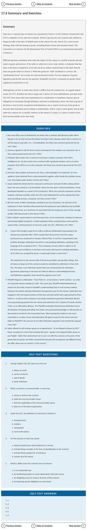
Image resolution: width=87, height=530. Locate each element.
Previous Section (14, 4)
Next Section (75, 4)
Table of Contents (44, 4)
